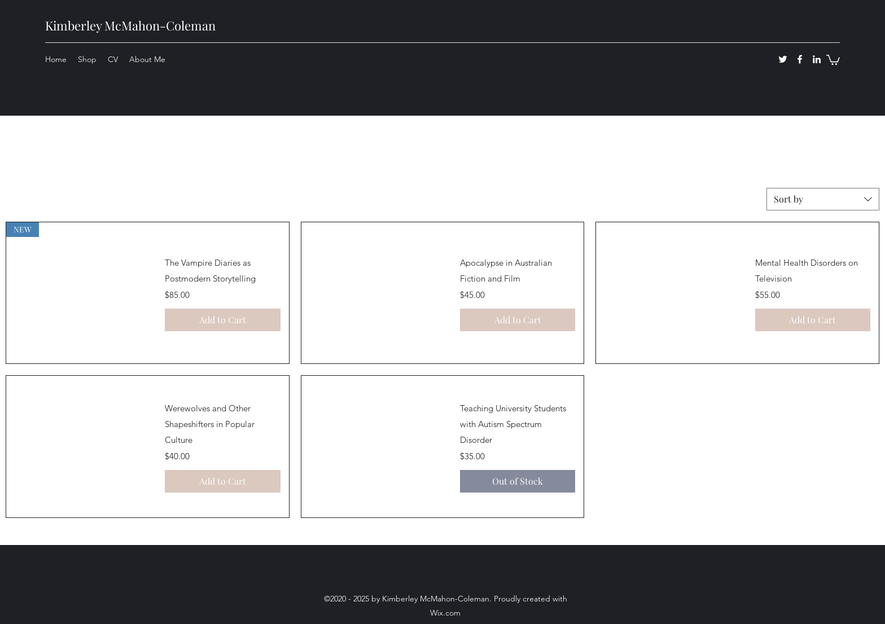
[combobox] (822, 199)
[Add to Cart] (222, 320)
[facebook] (799, 59)
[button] (833, 59)
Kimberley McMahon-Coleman (130, 25)
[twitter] (782, 59)
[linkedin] (816, 59)
